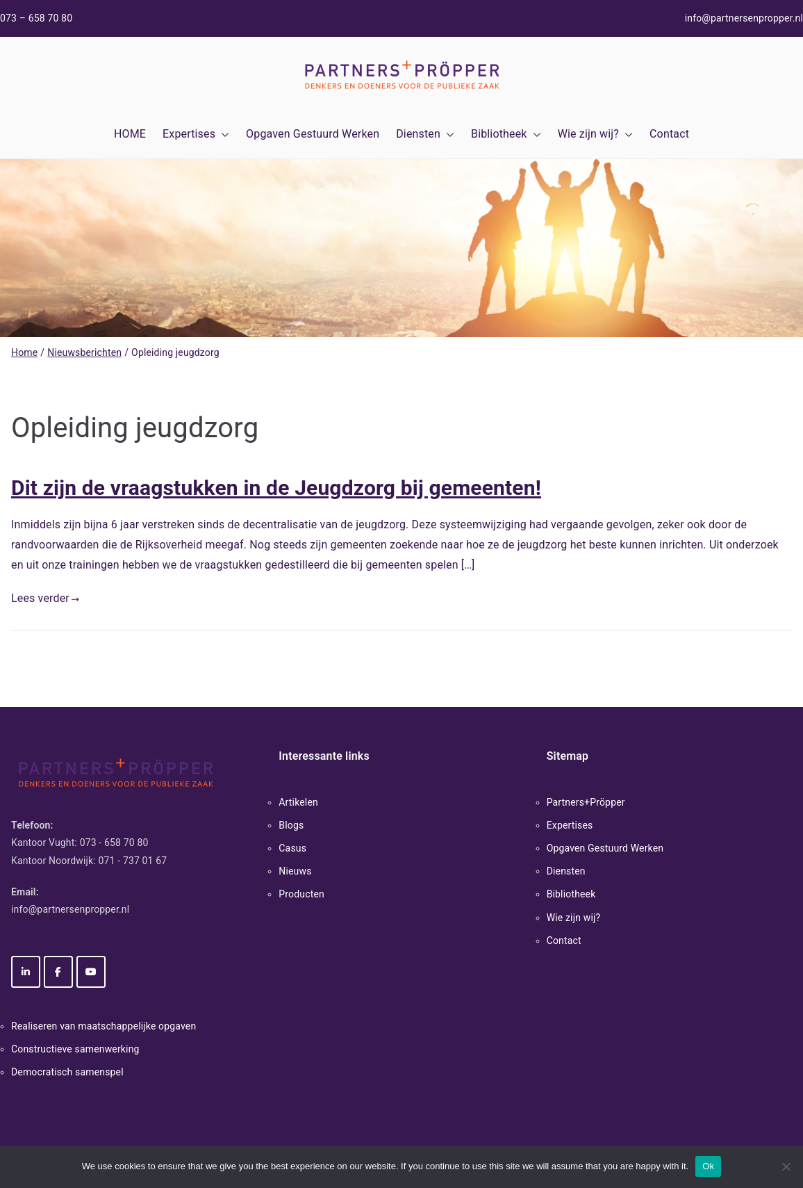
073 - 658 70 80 (114, 842)
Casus (292, 848)
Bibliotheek (506, 134)
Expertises (196, 134)
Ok (708, 1166)
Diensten (425, 134)
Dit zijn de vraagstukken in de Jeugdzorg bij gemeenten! (276, 487)
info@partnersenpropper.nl (744, 18)
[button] (222, 134)
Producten (301, 894)
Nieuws (295, 871)
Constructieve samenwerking (75, 1049)
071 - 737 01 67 (133, 860)
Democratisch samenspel (67, 1071)
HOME (130, 133)
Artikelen (298, 802)
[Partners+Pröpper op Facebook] (58, 972)
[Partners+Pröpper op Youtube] (91, 972)
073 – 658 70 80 (36, 18)
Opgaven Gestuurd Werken (312, 133)
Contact (669, 133)
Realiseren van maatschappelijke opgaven (103, 1026)
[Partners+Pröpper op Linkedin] (25, 972)
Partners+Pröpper (586, 802)
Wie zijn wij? (595, 134)
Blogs (291, 825)
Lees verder (45, 598)
